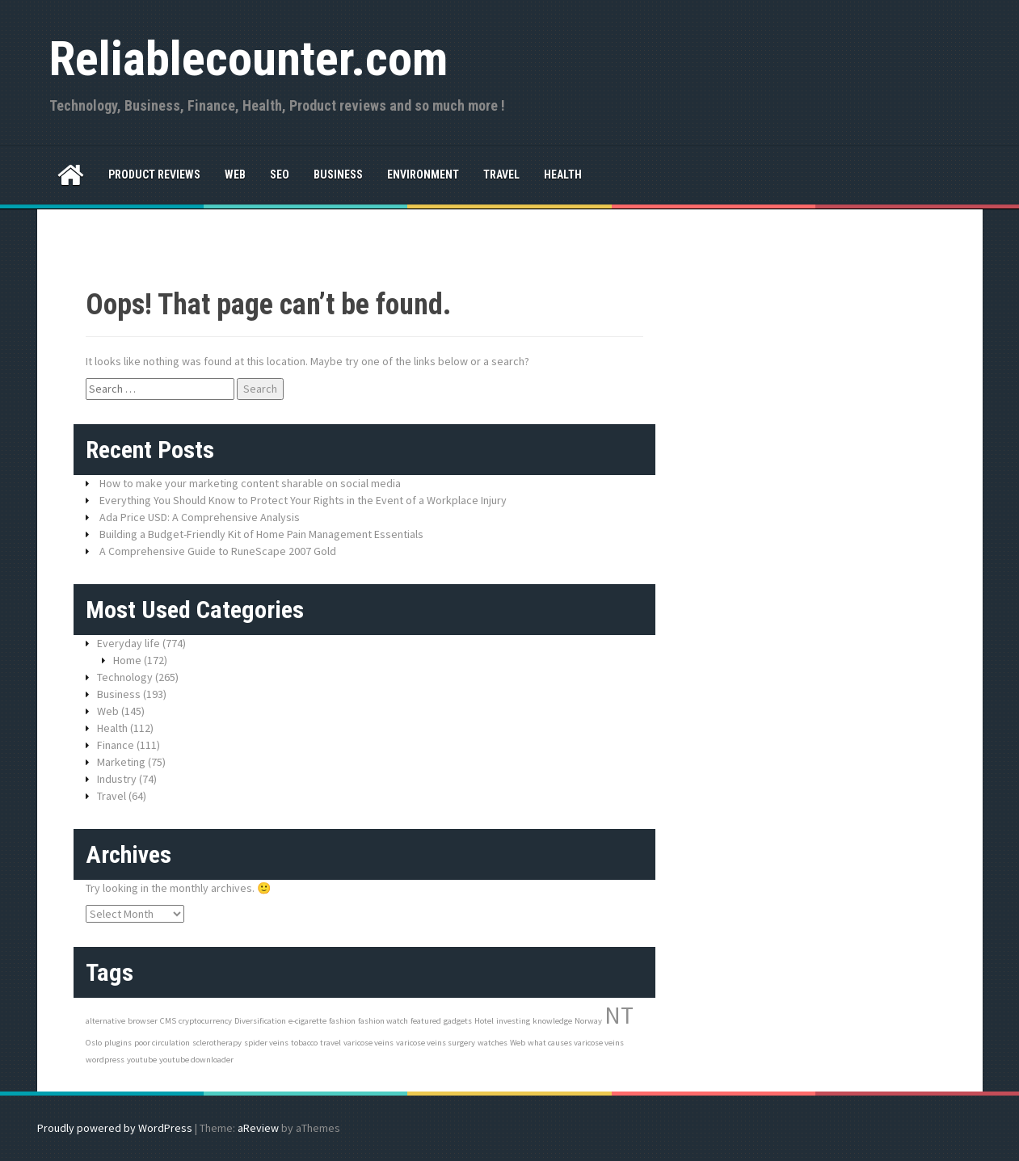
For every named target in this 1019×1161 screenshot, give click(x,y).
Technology (125, 677)
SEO (279, 174)
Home (127, 660)
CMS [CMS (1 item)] (168, 1021)
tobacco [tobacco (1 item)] (304, 1042)
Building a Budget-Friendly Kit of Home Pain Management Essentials (261, 534)
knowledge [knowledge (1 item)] (552, 1021)
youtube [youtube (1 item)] (142, 1059)
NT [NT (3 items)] (619, 1015)
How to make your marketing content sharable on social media (250, 483)
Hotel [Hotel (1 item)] (484, 1021)
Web (235, 174)
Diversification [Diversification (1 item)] (260, 1021)
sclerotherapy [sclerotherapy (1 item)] (217, 1042)
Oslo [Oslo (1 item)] (94, 1042)
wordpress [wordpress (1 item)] (105, 1059)
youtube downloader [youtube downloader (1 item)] (196, 1059)
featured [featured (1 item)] (426, 1021)
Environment (423, 174)
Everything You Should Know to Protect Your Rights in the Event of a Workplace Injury (303, 500)
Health (563, 174)
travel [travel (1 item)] (330, 1042)
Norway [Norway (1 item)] (588, 1021)
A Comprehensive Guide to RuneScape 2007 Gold (217, 551)
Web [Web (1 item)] (517, 1042)
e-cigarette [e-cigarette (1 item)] (307, 1021)
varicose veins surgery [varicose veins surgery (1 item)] (435, 1042)
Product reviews (154, 174)
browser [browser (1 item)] (143, 1021)
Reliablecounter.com (248, 58)
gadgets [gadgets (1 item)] (458, 1021)
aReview (258, 1128)
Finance (115, 745)
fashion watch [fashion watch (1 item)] (383, 1021)
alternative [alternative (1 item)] (105, 1021)
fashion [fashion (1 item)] (342, 1021)
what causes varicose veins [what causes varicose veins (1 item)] (576, 1042)
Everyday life (128, 643)
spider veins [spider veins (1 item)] (266, 1042)
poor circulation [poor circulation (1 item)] (162, 1042)
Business (338, 174)
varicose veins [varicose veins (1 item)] (368, 1042)
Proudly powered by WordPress (114, 1128)
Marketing (121, 762)
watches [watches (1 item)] (492, 1042)
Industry (117, 779)
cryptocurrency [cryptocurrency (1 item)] (205, 1021)
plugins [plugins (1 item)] (118, 1042)
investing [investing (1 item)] (513, 1021)
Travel (501, 174)
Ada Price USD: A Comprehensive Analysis (199, 517)
